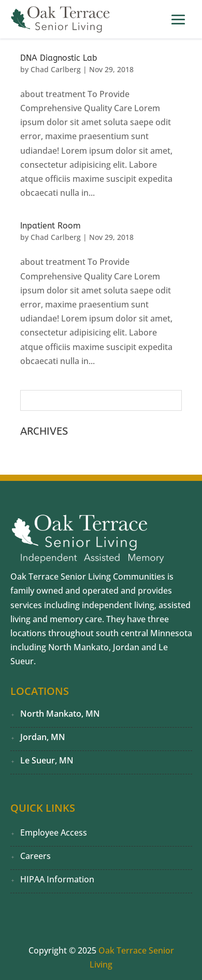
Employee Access (53, 832)
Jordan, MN (42, 737)
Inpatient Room (50, 226)
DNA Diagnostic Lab (58, 58)
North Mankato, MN (60, 713)
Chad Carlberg (56, 69)
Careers (35, 856)
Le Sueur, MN (47, 760)
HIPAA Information (57, 879)
